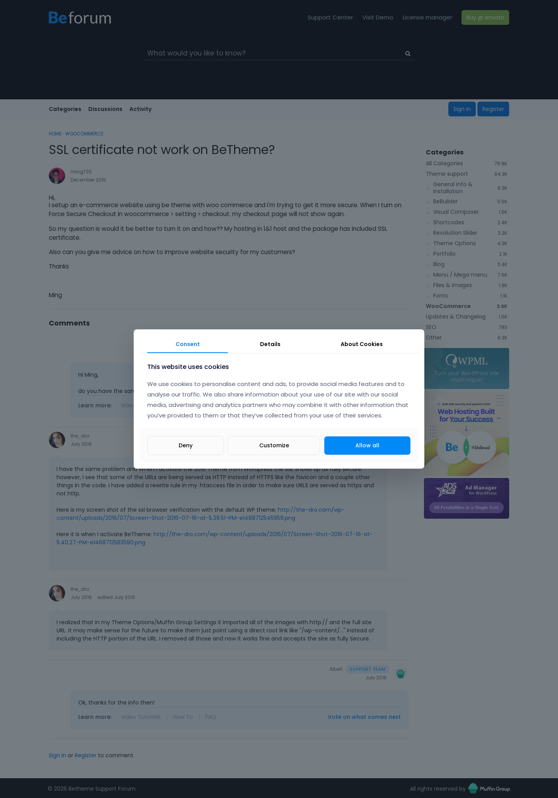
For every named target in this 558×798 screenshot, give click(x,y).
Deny (186, 445)
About (362, 344)
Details (270, 344)
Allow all (367, 445)
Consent (188, 344)
